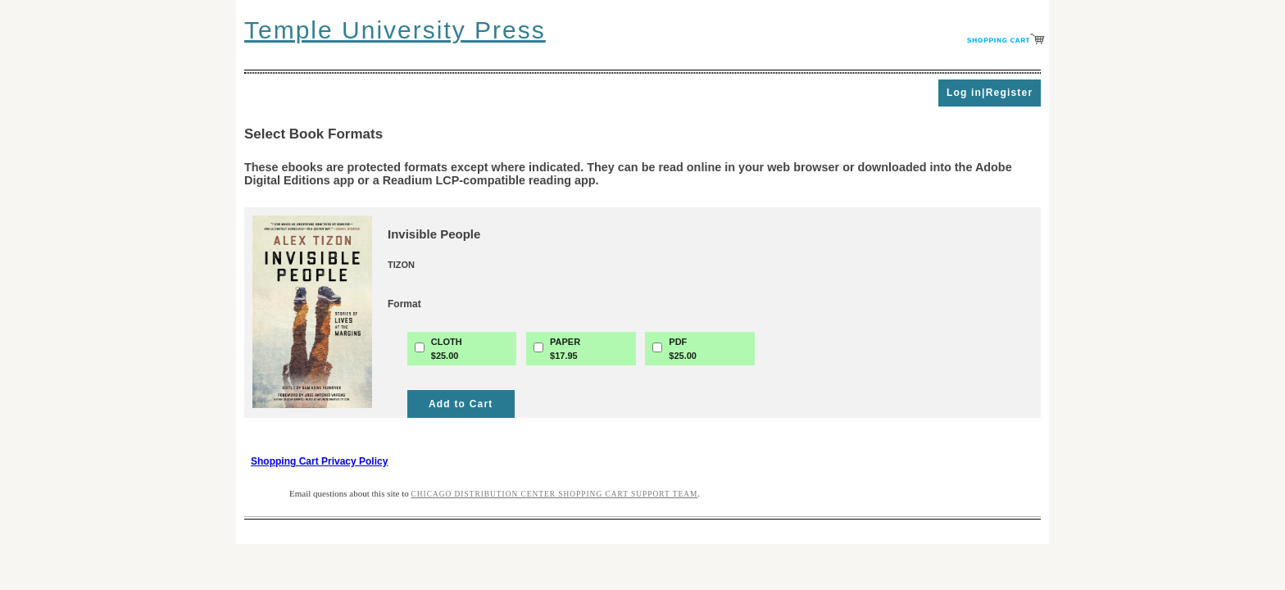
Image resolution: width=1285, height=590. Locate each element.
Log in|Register (990, 92)
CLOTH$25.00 (446, 349)
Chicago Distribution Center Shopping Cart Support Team (554, 494)
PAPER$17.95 (565, 349)
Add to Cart (461, 404)
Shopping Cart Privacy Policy (319, 461)
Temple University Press (395, 29)
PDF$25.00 (683, 349)
